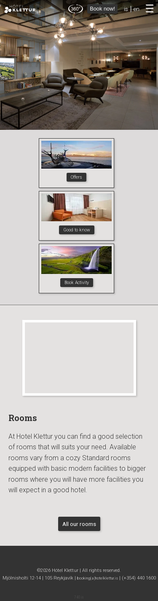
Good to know (76, 230)
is (126, 8)
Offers (76, 177)
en (136, 8)
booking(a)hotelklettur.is (97, 578)
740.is (79, 597)
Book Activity (76, 282)
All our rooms (79, 524)
